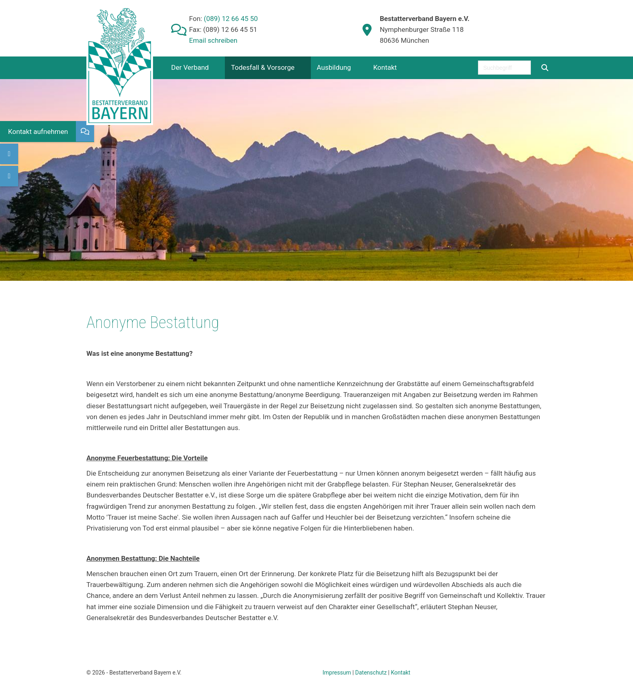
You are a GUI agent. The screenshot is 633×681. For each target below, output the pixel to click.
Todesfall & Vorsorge (262, 67)
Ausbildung (334, 67)
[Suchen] (544, 68)
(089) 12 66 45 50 (230, 19)
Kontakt (385, 67)
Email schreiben (213, 40)
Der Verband (190, 67)
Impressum (337, 672)
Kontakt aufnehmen (38, 131)
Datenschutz (371, 672)
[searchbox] (504, 68)
